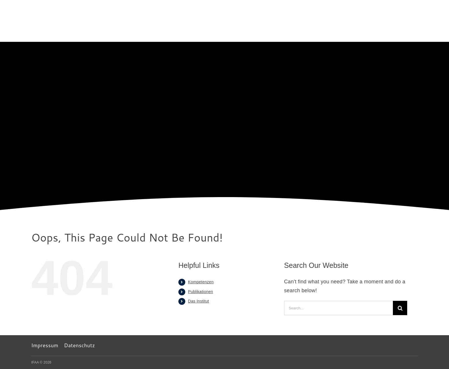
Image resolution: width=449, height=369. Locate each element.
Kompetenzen (201, 282)
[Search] (400, 308)
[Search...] (338, 308)
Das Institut (198, 301)
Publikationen (200, 291)
